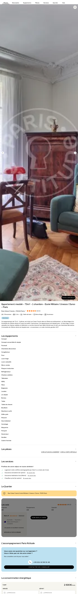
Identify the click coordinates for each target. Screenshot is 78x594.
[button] (39, 336)
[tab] (5, 2)
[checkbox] (75, 7)
